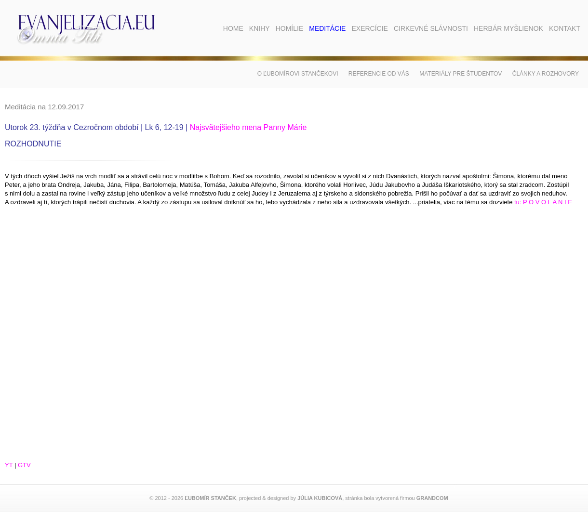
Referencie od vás (378, 73)
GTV (24, 465)
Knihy (259, 28)
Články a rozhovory (545, 73)
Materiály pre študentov (460, 73)
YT (9, 465)
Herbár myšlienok (508, 28)
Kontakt (564, 28)
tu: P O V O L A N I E (543, 202)
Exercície (369, 28)
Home (233, 28)
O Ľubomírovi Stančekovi (297, 73)
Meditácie (327, 28)
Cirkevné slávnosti (431, 28)
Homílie (290, 28)
